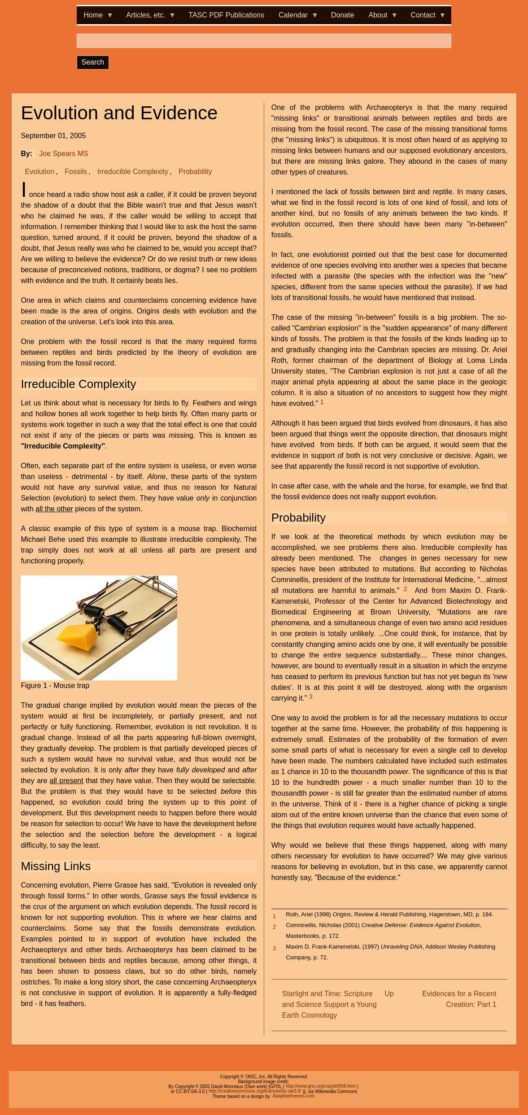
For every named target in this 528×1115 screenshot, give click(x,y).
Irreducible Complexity (132, 171)
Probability (195, 171)
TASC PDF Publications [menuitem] (226, 15)
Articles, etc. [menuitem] (147, 17)
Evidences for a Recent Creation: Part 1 (459, 999)
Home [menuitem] (95, 17)
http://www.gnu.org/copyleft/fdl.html (320, 1086)
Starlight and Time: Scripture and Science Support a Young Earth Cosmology (329, 1004)
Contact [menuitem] (424, 17)
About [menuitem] (380, 17)
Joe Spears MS (63, 153)
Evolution (40, 171)
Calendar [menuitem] (295, 17)
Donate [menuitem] (342, 15)
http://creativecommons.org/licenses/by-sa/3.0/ (255, 1091)
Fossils (76, 171)
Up (388, 993)
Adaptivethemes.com (293, 1096)
